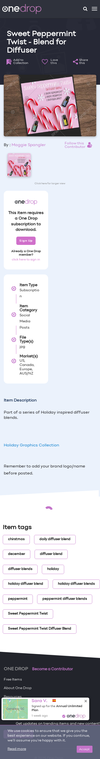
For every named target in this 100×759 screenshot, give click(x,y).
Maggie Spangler (29, 145)
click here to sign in (26, 259)
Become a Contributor (52, 669)
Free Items (13, 679)
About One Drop (18, 688)
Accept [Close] (84, 749)
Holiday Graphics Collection (31, 445)
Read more (17, 749)
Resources (13, 697)
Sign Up (26, 240)
